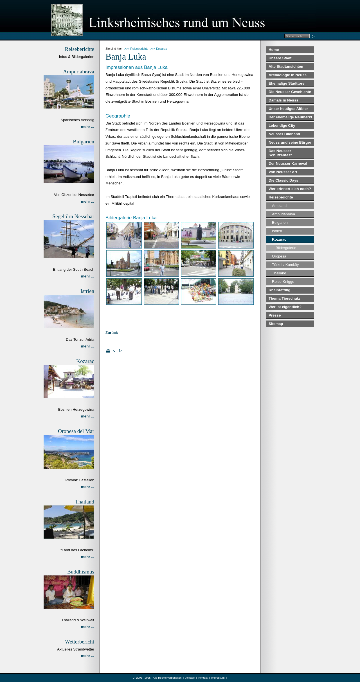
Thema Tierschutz (284, 298)
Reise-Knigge (283, 281)
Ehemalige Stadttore (287, 83)
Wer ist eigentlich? (285, 307)
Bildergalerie (286, 248)
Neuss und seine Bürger (290, 142)
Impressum (217, 677)
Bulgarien (280, 222)
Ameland (279, 206)
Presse (275, 315)
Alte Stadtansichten (286, 66)
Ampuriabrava (283, 214)
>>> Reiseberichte (136, 48)
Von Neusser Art (283, 172)
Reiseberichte (281, 197)
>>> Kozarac (158, 48)
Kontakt (203, 677)
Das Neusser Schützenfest (280, 153)
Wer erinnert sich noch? (290, 189)
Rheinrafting (280, 290)
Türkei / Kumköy (285, 265)
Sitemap (276, 324)
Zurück (111, 333)
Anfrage (190, 677)
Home (274, 50)
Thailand (279, 273)
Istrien (277, 231)
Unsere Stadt (280, 58)
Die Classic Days (283, 180)
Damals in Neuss (283, 100)
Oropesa (279, 256)
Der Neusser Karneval (288, 163)
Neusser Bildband (284, 134)
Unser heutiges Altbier (288, 109)
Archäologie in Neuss (288, 75)
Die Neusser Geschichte (290, 92)
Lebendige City (282, 125)
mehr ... (87, 127)
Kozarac (279, 239)
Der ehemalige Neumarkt (290, 117)
